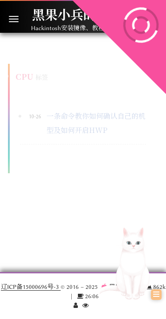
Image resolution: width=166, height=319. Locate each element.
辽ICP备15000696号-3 (31, 286)
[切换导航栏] (13, 19)
